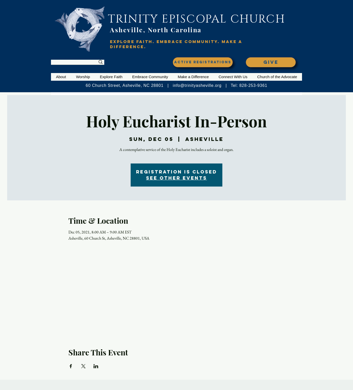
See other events (176, 178)
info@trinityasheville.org (197, 85)
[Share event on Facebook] (70, 366)
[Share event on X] (83, 366)
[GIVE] (271, 62)
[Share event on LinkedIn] (96, 366)
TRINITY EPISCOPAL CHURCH (196, 19)
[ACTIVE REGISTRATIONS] (203, 62)
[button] (61, 77)
